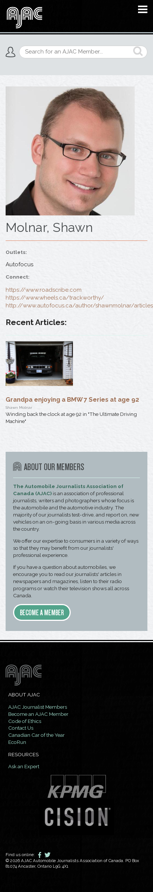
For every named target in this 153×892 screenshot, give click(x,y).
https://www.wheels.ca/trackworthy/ (55, 297)
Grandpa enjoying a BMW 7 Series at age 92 (72, 399)
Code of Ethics (24, 721)
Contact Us (20, 728)
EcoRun (17, 742)
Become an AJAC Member (38, 714)
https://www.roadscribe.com (44, 289)
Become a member (42, 613)
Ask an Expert (23, 766)
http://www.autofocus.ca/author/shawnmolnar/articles (79, 305)
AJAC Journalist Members (37, 707)
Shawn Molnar (19, 407)
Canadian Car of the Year (36, 735)
